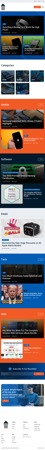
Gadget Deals (36, 426)
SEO (13, 440)
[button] (43, 7)
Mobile (4, 80)
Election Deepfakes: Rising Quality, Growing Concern (33, 294)
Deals (33, 80)
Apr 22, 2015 (35, 352)
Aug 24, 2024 (35, 298)
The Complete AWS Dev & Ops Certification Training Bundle (32, 194)
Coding (13, 439)
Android (27, 46)
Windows (3, 440)
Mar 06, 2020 (14, 181)
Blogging (26, 345)
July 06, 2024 (14, 126)
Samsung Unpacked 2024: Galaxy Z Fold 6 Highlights (22, 122)
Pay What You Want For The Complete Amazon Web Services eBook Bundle (20, 332)
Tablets (2, 439)
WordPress (14, 442)
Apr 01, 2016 (35, 143)
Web (18, 92)
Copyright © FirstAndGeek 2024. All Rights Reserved (10, 448)
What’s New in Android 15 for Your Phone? (33, 50)
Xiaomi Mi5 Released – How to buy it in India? (33, 140)
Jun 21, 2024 (13, 248)
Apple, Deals (5, 240)
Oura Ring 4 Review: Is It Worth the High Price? (20, 28)
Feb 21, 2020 (35, 198)
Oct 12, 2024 (14, 281)
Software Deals (37, 430)
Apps (13, 428)
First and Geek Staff (6, 33)
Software (19, 80)
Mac (2, 437)
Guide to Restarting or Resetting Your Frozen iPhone (10, 49)
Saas (24, 424)
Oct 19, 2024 (14, 33)
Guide (4, 24)
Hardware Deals (37, 424)
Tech (3, 92)
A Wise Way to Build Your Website (32, 349)
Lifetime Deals (26, 428)
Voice (2, 442)
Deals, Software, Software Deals (10, 172)
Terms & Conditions (40, 448)
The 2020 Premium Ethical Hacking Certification (18, 177)
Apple (13, 426)
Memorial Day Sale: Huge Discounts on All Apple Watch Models (21, 244)
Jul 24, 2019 (14, 336)
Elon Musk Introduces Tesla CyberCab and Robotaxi (22, 277)
